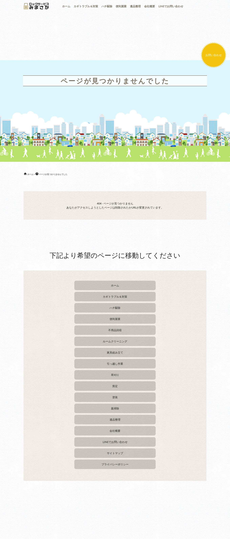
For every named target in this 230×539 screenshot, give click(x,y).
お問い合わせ (213, 55)
